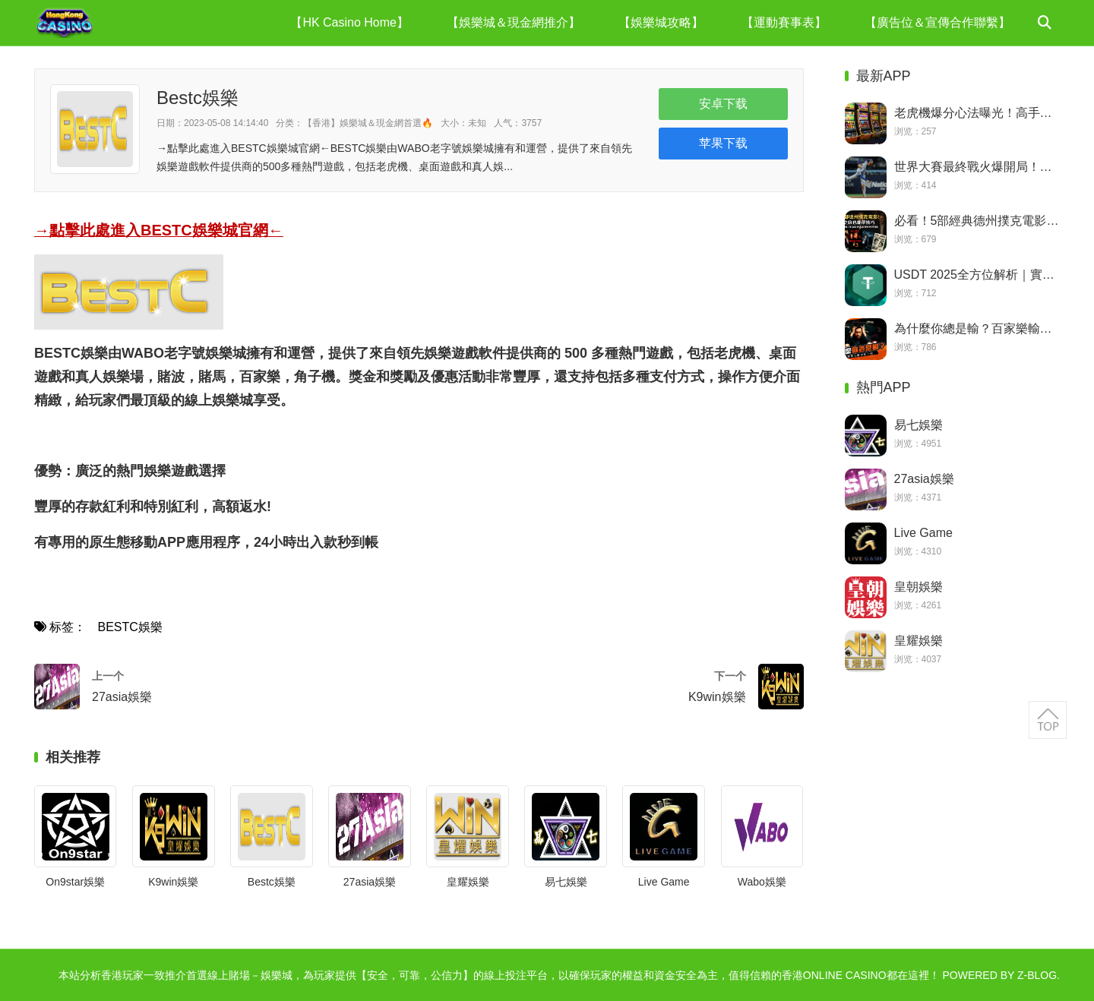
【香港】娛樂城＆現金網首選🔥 (368, 123)
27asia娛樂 (369, 882)
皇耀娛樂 (468, 882)
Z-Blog (1037, 975)
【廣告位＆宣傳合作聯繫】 (937, 22)
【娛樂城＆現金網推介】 (513, 22)
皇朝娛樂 (918, 586)
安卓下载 (723, 103)
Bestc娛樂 (272, 882)
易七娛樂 (566, 882)
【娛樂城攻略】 (661, 22)
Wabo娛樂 (762, 882)
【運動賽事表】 (784, 22)
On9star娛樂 (75, 882)
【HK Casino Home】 (349, 22)
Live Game (664, 882)
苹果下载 (723, 143)
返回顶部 (1047, 720)
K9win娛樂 (173, 882)
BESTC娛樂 (129, 626)
